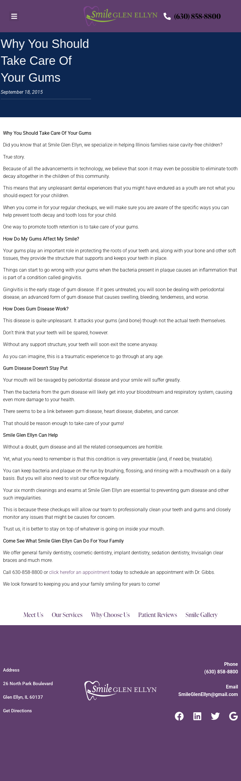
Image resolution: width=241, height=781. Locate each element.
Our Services (67, 615)
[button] (14, 16)
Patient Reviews (157, 615)
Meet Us (33, 615)
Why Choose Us (110, 615)
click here (79, 572)
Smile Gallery (202, 615)
